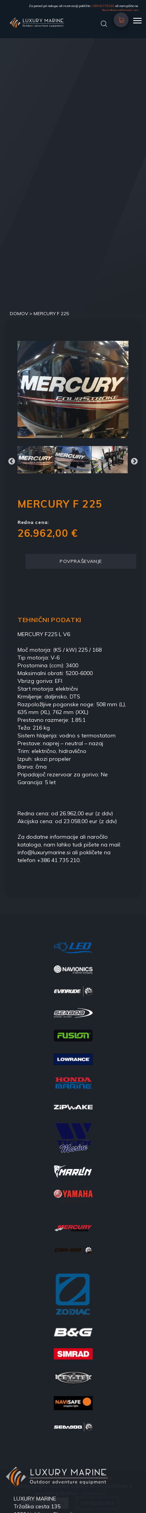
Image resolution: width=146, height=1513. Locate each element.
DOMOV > (21, 313)
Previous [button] (12, 462)
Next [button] (134, 462)
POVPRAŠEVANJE (81, 561)
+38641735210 (102, 6)
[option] (73, 389)
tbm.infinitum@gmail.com (120, 10)
